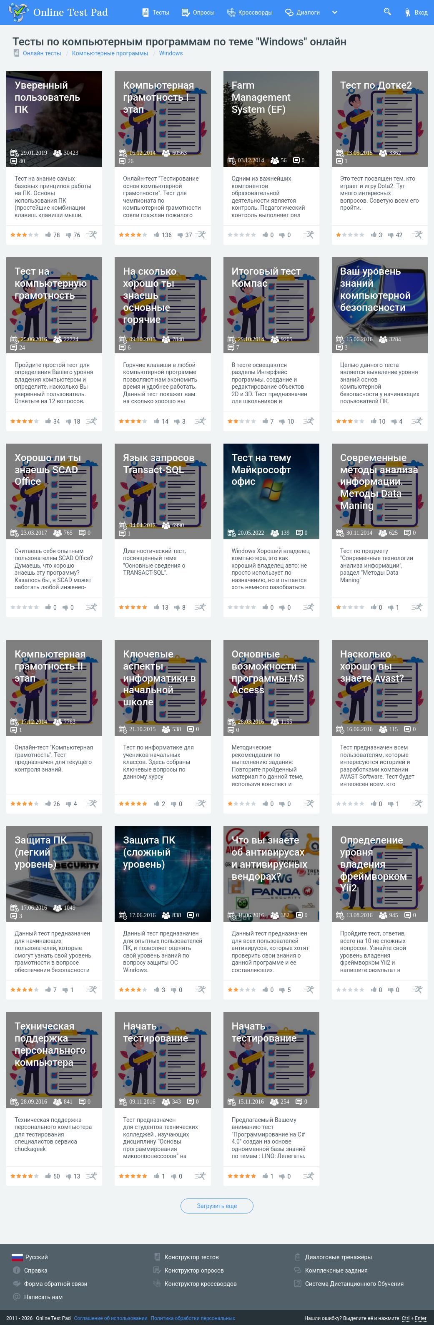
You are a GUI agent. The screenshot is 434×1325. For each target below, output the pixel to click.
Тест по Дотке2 (376, 85)
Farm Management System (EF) (261, 97)
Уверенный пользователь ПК (47, 97)
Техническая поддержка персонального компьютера (50, 1044)
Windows (171, 53)
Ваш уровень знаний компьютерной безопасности (375, 289)
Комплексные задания (336, 1270)
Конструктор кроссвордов (201, 1283)
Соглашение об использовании (111, 1318)
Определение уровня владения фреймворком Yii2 (373, 864)
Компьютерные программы (110, 53)
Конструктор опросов (194, 1270)
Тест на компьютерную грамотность (51, 283)
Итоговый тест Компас (266, 277)
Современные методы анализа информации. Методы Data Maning (379, 481)
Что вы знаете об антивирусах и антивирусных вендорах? (270, 858)
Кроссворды (250, 12)
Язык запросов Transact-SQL (158, 464)
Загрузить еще (217, 1206)
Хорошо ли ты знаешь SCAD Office (48, 470)
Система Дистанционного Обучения (354, 1283)
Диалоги (302, 12)
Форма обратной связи (56, 1283)
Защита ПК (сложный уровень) (149, 852)
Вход (416, 12)
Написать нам (43, 1297)
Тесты (155, 12)
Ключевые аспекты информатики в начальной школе (159, 678)
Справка (36, 1270)
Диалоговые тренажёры (338, 1257)
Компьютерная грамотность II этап (50, 666)
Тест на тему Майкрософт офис (261, 470)
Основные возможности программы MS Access (268, 672)
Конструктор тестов (192, 1257)
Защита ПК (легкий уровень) (41, 852)
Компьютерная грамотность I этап (158, 97)
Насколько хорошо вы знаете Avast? (372, 666)
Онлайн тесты (42, 53)
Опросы (198, 12)
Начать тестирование (155, 1032)
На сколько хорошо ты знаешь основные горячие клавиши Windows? (149, 307)
